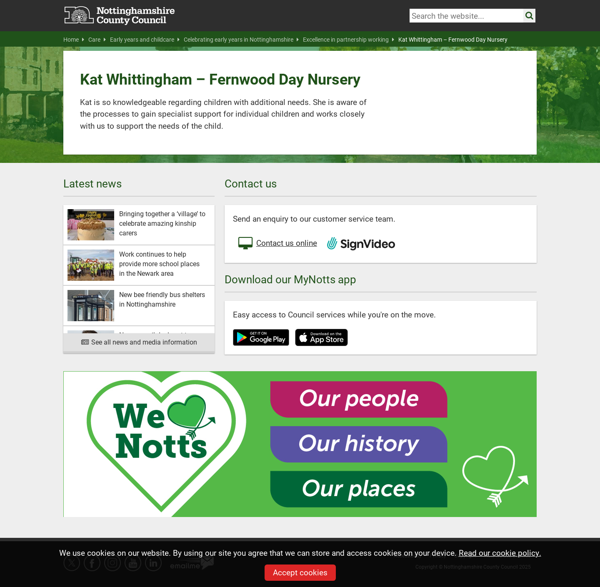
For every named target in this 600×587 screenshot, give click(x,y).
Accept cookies (300, 572)
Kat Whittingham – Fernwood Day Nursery (453, 39)
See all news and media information (139, 341)
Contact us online (277, 243)
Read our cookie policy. (500, 552)
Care (97, 39)
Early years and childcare (145, 39)
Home (73, 39)
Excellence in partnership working (348, 39)
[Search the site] (529, 15)
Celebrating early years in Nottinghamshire (241, 39)
